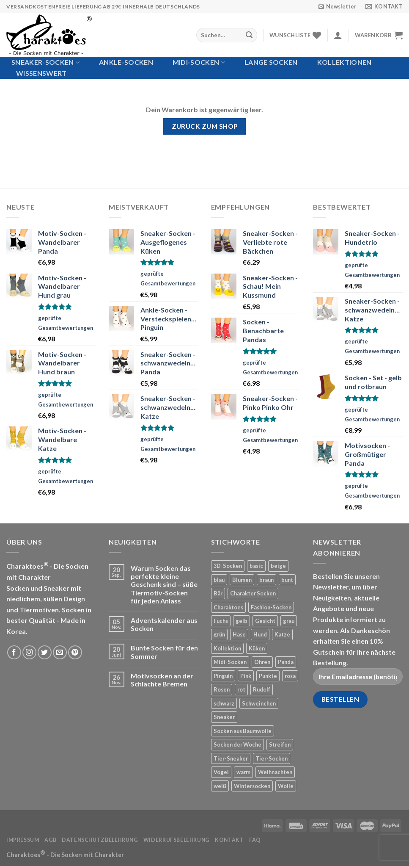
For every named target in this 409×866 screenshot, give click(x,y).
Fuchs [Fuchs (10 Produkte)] (221, 620)
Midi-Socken (199, 62)
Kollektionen (344, 62)
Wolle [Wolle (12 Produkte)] (286, 786)
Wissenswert (41, 73)
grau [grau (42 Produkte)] (288, 620)
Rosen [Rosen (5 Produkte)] (222, 689)
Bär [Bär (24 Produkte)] (218, 593)
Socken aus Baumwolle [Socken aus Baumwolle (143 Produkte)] (243, 731)
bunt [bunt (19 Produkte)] (287, 579)
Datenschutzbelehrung (100, 840)
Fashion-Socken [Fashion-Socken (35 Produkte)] (271, 607)
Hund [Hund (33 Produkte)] (260, 634)
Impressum (22, 840)
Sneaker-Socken (45, 62)
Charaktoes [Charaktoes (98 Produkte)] (228, 607)
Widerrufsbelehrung (176, 840)
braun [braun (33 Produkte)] (266, 579)
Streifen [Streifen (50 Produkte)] (280, 744)
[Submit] (249, 35)
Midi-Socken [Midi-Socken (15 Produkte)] (230, 661)
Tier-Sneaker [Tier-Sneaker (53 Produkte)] (231, 758)
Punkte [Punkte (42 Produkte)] (268, 675)
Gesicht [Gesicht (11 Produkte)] (265, 620)
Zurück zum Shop (205, 126)
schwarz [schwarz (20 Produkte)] (224, 703)
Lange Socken (271, 62)
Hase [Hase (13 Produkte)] (239, 634)
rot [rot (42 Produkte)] (241, 689)
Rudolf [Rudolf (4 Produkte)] (261, 689)
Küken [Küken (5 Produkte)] (257, 648)
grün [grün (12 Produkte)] (219, 634)
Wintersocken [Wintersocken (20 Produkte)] (252, 786)
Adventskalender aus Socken (164, 624)
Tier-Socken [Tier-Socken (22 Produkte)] (271, 758)
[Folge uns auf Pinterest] (75, 652)
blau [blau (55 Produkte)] (219, 579)
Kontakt (229, 840)
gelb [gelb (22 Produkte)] (241, 620)
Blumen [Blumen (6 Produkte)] (242, 579)
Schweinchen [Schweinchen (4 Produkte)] (259, 703)
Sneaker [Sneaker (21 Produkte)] (224, 717)
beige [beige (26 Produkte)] (278, 565)
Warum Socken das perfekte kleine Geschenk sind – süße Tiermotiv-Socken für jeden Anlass (164, 584)
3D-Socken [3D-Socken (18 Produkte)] (228, 565)
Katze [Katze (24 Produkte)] (282, 634)
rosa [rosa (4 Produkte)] (290, 675)
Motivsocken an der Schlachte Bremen (162, 680)
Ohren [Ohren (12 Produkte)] (262, 661)
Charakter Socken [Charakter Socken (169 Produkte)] (253, 593)
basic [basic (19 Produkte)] (256, 565)
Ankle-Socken (126, 62)
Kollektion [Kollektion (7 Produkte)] (227, 648)
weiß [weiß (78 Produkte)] (220, 786)
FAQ (255, 840)
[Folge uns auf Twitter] (45, 652)
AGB (50, 840)
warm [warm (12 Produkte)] (243, 772)
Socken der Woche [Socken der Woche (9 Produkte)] (237, 744)
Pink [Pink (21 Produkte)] (245, 675)
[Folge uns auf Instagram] (29, 652)
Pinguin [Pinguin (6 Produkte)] (223, 675)
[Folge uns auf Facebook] (14, 652)
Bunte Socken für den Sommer (164, 652)
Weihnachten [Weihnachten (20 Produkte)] (275, 772)
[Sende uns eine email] (60, 652)
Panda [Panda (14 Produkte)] (286, 661)
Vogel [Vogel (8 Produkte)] (221, 772)
